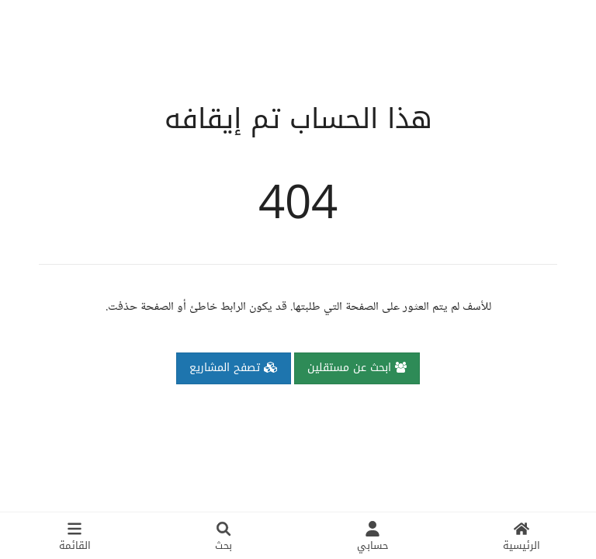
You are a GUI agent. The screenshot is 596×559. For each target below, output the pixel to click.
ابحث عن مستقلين (357, 367)
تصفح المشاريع (233, 367)
